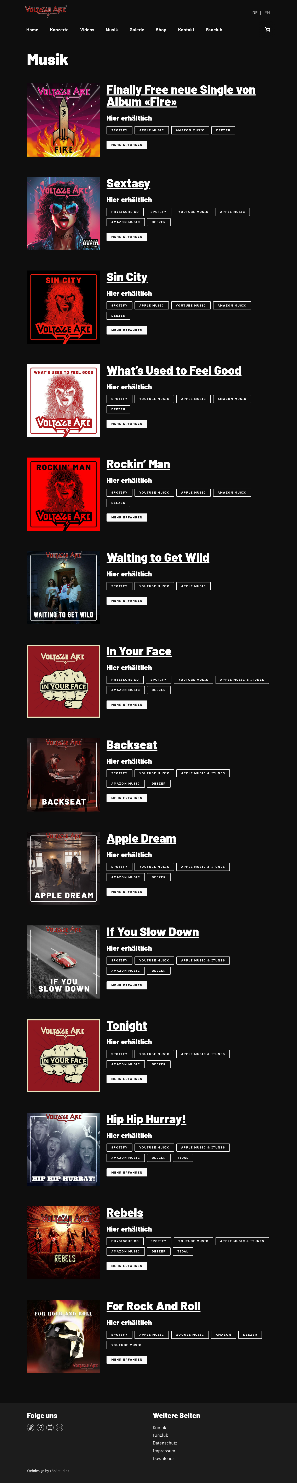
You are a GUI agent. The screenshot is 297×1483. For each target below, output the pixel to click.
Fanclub (214, 30)
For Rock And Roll (153, 1305)
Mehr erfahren (127, 145)
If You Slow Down (153, 931)
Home (32, 30)
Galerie (137, 30)
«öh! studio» (59, 1470)
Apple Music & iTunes (242, 680)
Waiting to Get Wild (158, 557)
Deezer (223, 130)
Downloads (164, 1458)
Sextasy (128, 182)
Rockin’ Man (138, 463)
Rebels (125, 1212)
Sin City (127, 276)
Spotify (119, 130)
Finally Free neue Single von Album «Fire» (181, 95)
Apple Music (151, 130)
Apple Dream (141, 838)
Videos (87, 30)
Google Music (190, 1335)
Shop (161, 30)
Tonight (127, 1025)
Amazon (223, 1335)
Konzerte (59, 30)
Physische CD (125, 212)
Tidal (182, 1158)
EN (267, 13)
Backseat (132, 744)
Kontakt (186, 30)
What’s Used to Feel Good (174, 370)
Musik (112, 30)
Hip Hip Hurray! (146, 1118)
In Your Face (139, 650)
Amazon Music (190, 130)
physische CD (125, 1241)
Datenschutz (165, 1443)
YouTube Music (193, 212)
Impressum (164, 1451)
